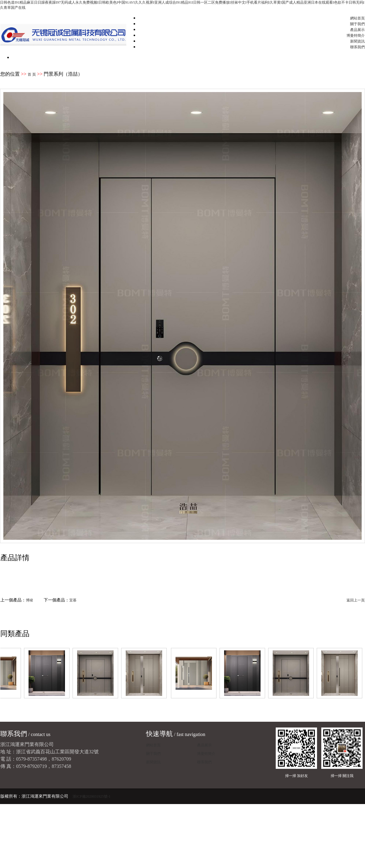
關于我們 (357, 24)
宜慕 (73, 600)
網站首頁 (357, 18)
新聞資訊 (357, 41)
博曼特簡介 (355, 35)
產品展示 (357, 30)
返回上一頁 (355, 600)
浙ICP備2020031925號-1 (92, 796)
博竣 (29, 600)
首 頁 (32, 74)
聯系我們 (357, 47)
